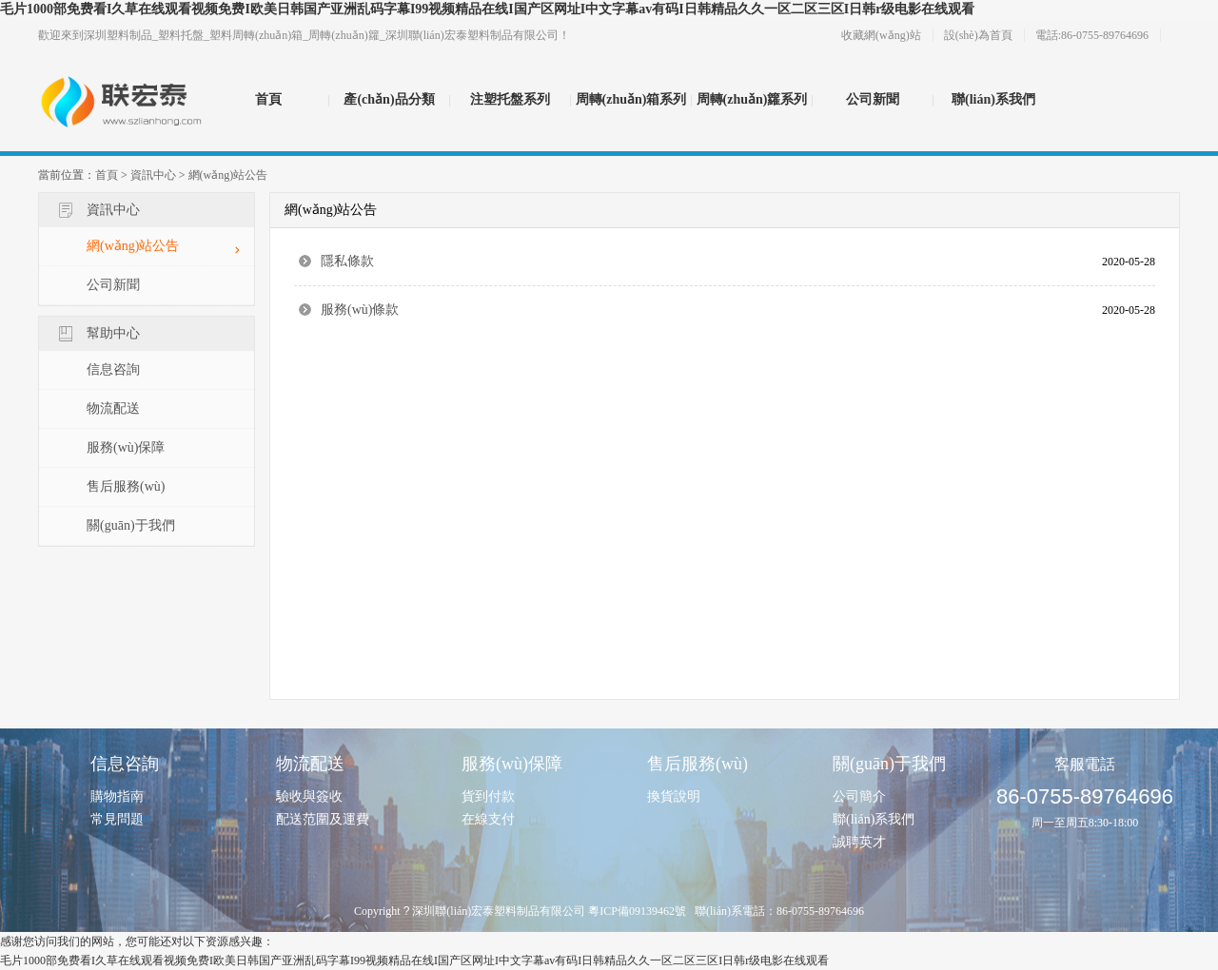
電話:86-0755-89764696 (1092, 35)
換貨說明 (673, 796)
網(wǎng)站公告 (228, 175)
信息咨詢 (113, 369)
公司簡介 (859, 796)
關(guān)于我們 (131, 525)
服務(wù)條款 (360, 309)
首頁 (268, 99)
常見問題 (117, 819)
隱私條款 (347, 261)
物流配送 (113, 408)
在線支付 (488, 819)
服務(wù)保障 (126, 447)
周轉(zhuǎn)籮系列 (752, 99)
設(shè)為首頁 (978, 35)
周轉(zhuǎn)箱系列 (631, 99)
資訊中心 (153, 175)
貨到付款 (488, 796)
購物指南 (117, 796)
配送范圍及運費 (322, 819)
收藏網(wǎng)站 (881, 35)
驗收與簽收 (309, 796)
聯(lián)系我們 (993, 99)
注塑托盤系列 (510, 99)
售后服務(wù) (126, 486)
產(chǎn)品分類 (389, 99)
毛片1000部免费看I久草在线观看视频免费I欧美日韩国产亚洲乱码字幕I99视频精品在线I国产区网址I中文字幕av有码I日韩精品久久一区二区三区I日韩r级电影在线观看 (487, 9)
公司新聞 (872, 99)
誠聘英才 (859, 842)
